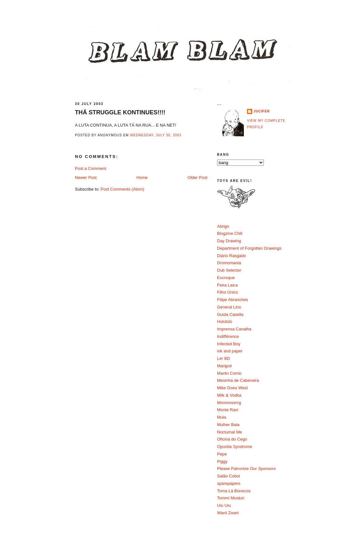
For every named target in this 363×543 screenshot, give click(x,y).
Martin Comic (229, 373)
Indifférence (228, 336)
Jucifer (262, 111)
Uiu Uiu (224, 505)
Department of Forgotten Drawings (249, 248)
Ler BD (223, 358)
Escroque (226, 277)
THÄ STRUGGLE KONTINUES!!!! (120, 112)
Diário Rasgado (231, 255)
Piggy (222, 461)
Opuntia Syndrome (234, 446)
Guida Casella (230, 314)
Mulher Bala (228, 424)
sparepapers (228, 483)
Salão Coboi (228, 476)
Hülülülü (224, 321)
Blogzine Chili (230, 233)
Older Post (197, 177)
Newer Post (86, 177)
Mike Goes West (232, 387)
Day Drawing (229, 240)
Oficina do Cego (232, 439)
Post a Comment (90, 168)
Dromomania (229, 262)
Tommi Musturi (230, 498)
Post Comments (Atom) (122, 189)
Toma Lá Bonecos (234, 490)
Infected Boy (228, 343)
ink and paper (230, 351)
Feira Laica (227, 285)
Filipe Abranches (232, 299)
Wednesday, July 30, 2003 (156, 135)
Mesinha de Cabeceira (238, 380)
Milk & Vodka (229, 395)
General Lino (229, 307)
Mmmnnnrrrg (229, 402)
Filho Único (227, 292)
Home (142, 177)
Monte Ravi (227, 409)
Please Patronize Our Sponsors (246, 468)
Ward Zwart (228, 512)
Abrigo (223, 226)
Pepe (222, 454)
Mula (221, 417)
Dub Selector (229, 270)
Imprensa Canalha (234, 329)
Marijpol (224, 365)
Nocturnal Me (229, 432)
